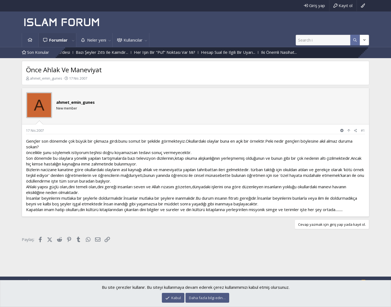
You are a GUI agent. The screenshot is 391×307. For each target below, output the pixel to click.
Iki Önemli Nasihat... (285, 52)
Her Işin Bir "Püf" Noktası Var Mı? (170, 52)
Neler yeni (96, 40)
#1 (363, 130)
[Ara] (323, 40)
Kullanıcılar (133, 40)
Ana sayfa (30, 40)
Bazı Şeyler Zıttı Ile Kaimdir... (108, 52)
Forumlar (58, 40)
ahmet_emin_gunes (46, 78)
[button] (73, 40)
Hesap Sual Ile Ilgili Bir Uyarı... (234, 52)
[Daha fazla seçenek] (355, 40)
